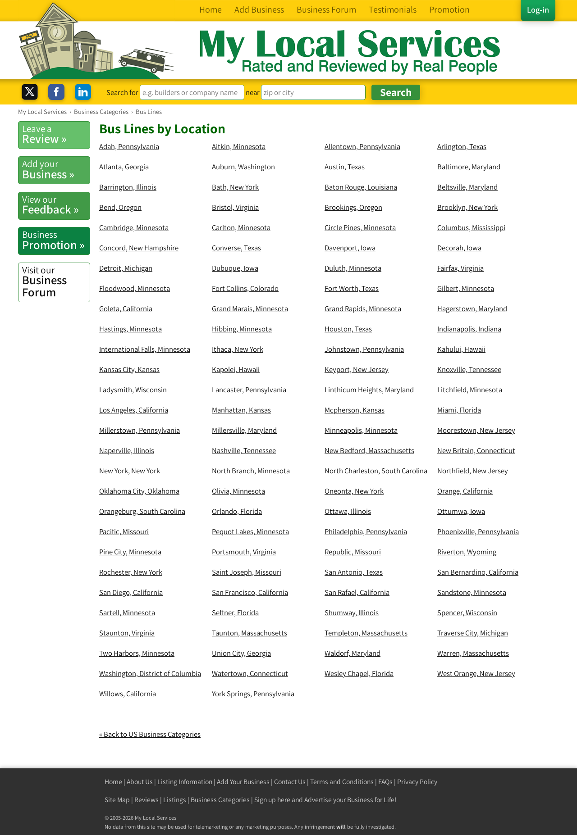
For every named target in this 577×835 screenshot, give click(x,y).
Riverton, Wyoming (466, 552)
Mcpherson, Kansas (355, 410)
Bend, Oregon (120, 207)
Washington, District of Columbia (150, 673)
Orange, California (465, 491)
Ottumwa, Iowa (461, 511)
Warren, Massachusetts (473, 653)
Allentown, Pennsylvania (362, 146)
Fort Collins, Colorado (245, 288)
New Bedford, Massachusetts (369, 450)
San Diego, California (131, 592)
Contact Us (290, 781)
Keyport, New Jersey (357, 369)
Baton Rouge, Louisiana (361, 187)
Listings (174, 799)
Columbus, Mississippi (471, 227)
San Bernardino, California (477, 572)
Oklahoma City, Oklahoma (139, 491)
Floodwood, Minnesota (134, 288)
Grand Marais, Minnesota (250, 308)
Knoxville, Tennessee (469, 369)
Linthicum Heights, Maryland (369, 390)
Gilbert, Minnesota (465, 288)
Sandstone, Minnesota (471, 592)
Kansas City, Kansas (129, 369)
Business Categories (220, 799)
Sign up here (272, 799)
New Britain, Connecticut (476, 450)
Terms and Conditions (342, 781)
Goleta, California (125, 308)
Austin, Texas (345, 167)
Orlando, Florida (237, 511)
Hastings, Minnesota (130, 329)
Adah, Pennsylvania (129, 146)
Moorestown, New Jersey (476, 430)
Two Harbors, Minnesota (136, 653)
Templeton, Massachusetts (366, 633)
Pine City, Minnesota (130, 552)
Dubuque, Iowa (235, 268)
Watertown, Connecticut (250, 673)
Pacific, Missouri (124, 531)
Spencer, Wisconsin (467, 612)
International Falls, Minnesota (144, 349)
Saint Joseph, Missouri (246, 572)
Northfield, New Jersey (472, 471)
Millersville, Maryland (244, 430)
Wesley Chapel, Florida (359, 673)
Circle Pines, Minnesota (360, 227)
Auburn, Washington (243, 167)
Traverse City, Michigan (472, 633)
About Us (140, 781)
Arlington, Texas (461, 146)
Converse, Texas (236, 248)
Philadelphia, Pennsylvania (366, 531)
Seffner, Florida (235, 612)
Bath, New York (235, 187)
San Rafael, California (357, 592)
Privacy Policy (417, 781)
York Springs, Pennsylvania (253, 694)
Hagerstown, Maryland (472, 308)
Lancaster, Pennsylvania (249, 390)
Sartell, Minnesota (127, 612)
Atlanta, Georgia (124, 167)
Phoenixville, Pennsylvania (478, 531)
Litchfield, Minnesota (469, 390)
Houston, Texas (348, 329)
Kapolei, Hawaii (236, 369)
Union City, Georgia (241, 653)
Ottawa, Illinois (348, 511)
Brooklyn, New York (467, 207)
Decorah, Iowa (459, 248)
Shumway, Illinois (352, 612)
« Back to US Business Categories (150, 734)
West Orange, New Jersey (476, 673)
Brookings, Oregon (353, 207)
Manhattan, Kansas (241, 410)
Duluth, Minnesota (353, 268)
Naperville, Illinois (126, 450)
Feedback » (56, 205)
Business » (56, 169)
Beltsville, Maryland (467, 187)
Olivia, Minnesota (238, 491)
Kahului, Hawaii (461, 349)
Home (113, 781)
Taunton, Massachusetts (249, 633)
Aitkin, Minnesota (239, 146)
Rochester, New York (130, 572)
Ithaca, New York (237, 349)
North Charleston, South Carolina (376, 471)
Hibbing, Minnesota (242, 329)
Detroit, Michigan (125, 268)
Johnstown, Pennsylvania (364, 349)
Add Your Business (243, 781)
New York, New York (129, 471)
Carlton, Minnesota (241, 227)
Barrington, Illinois (127, 187)
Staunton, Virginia (127, 633)
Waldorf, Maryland (352, 653)
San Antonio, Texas (354, 572)
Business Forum (56, 281)
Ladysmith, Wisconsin (133, 390)
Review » (56, 134)
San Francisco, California (250, 592)
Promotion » (56, 240)
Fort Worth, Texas (352, 288)
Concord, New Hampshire (139, 248)
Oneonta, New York (354, 491)
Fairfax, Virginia (460, 268)
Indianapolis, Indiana (469, 329)
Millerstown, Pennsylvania (139, 430)
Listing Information (184, 781)
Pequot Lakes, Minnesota (250, 531)
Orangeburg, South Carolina (142, 511)
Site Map (117, 799)
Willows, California (127, 694)
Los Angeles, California (133, 410)
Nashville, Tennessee (244, 450)
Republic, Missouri (353, 552)
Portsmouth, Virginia (244, 552)
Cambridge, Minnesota (134, 227)
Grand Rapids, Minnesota (363, 308)
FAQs (385, 781)
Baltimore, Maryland (468, 167)
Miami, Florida (459, 410)
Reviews (146, 799)
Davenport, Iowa (350, 248)
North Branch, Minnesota (251, 471)
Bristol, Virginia (235, 207)
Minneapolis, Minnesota (361, 430)
